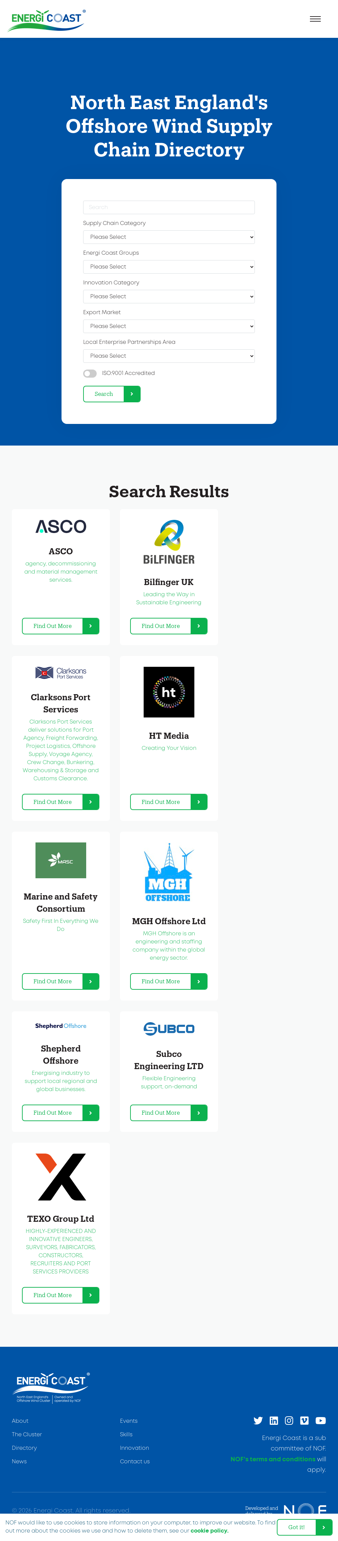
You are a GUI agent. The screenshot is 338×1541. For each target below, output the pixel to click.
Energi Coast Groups (111, 253)
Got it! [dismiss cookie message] (296, 1527)
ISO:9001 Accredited (128, 373)
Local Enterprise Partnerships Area (129, 342)
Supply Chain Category (114, 223)
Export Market (102, 312)
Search (104, 393)
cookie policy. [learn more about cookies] (209, 1531)
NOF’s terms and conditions (273, 1460)
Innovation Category (111, 282)
